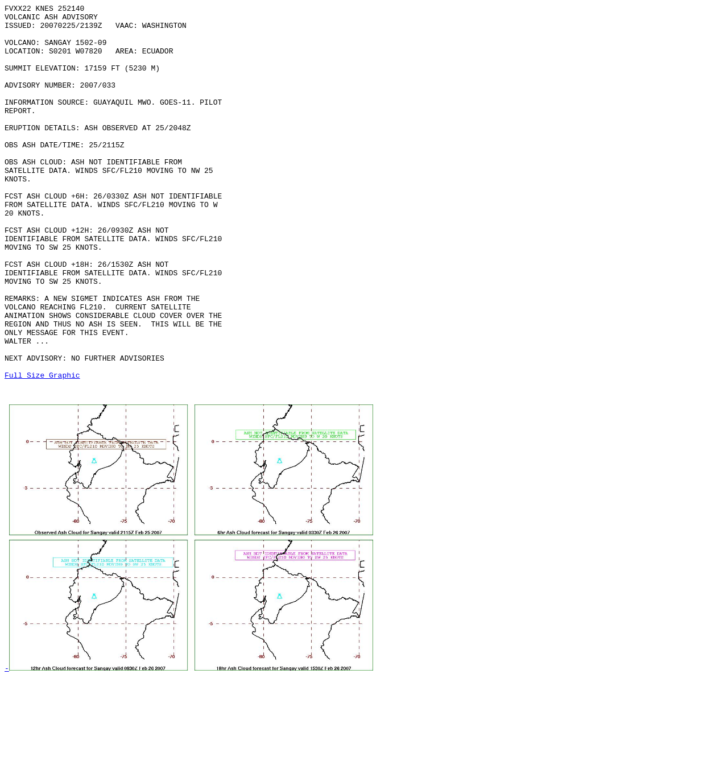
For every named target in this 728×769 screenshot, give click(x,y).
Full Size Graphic (42, 450)
